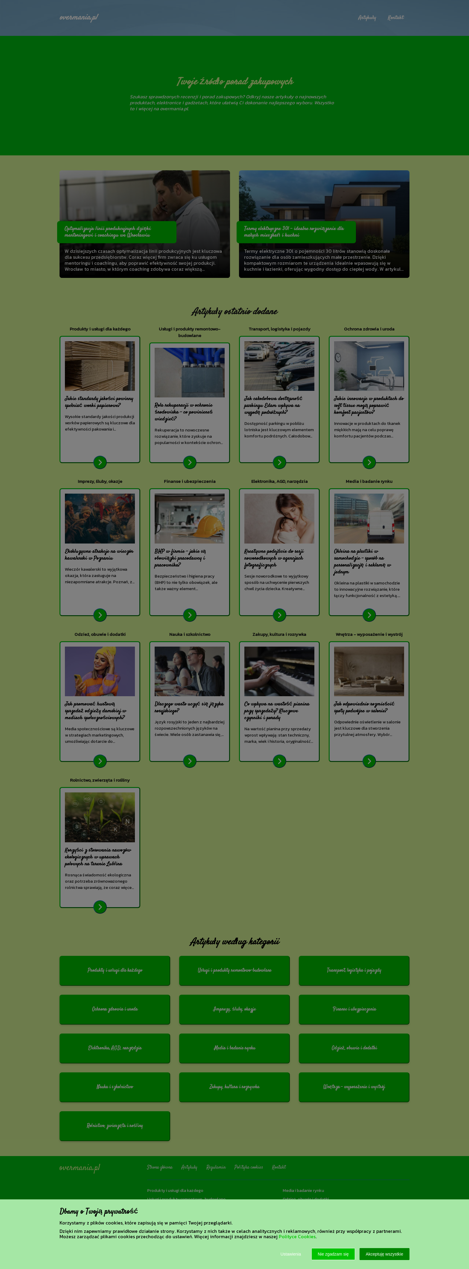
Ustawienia (291, 1254)
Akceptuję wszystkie (384, 1254)
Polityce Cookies (297, 1236)
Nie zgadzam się (333, 1254)
